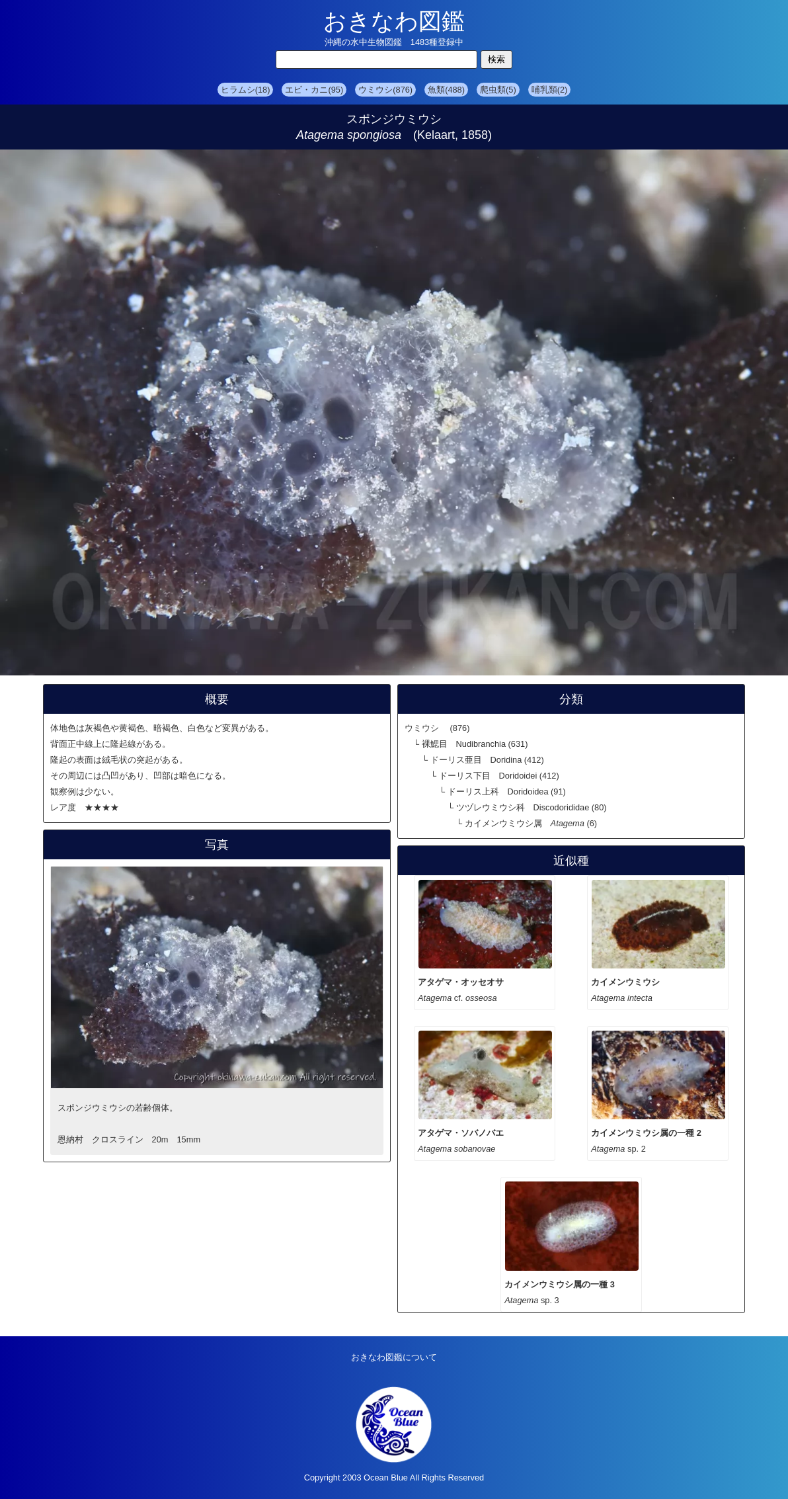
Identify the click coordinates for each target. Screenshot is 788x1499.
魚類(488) (446, 90)
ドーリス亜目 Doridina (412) (487, 760)
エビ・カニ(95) (314, 90)
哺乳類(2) (550, 90)
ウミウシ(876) (385, 90)
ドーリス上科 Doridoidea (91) (507, 791)
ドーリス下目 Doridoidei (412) (499, 776)
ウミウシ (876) (437, 728)
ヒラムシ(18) (245, 90)
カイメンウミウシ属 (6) (531, 823)
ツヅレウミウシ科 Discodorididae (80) (531, 807)
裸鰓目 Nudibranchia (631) (475, 744)
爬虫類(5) (498, 90)
